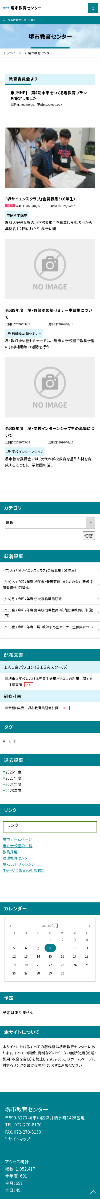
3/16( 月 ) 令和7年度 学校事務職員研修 (32, 598)
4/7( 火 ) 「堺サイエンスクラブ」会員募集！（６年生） (40, 570)
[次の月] (89, 925)
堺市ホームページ (17, 839)
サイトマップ (19, 1139)
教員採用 (10, 851)
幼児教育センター (17, 858)
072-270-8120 (28, 1124)
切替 (89, 536)
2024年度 (13, 784)
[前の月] (10, 925)
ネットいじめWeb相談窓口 (24, 870)
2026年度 (13, 772)
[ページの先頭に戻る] (93, 1192)
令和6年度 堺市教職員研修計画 (39, 707)
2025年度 (13, 778)
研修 (12, 741)
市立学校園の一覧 (18, 845)
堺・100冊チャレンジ (19, 864)
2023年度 (13, 790)
